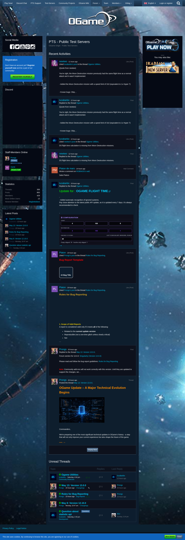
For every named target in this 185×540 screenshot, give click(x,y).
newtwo (63, 61)
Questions (85, 511)
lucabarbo (12, 221)
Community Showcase (66, 479)
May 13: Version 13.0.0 (18, 225)
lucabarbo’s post (70, 64)
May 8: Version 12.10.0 (18, 239)
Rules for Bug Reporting (18, 232)
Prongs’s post (69, 255)
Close (179, 537)
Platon (62, 252)
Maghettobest (34, 202)
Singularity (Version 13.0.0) (90, 356)
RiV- (10, 248)
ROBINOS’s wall (83, 171)
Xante (13, 167)
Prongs (13, 158)
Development (63, 519)
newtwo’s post (69, 142)
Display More (92, 450)
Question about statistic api (20, 245)
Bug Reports (80, 496)
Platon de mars (67, 168)
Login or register (166, 3)
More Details (170, 537)
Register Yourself (22, 77)
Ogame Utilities (15, 219)
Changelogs (80, 488)
